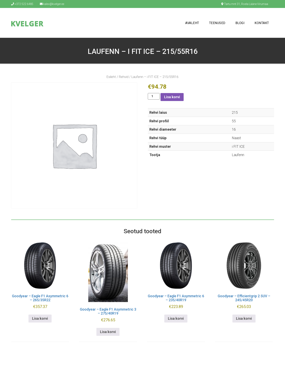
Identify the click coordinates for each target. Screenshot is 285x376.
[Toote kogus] (154, 96)
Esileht (111, 77)
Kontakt (262, 23)
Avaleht (192, 23)
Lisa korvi (172, 97)
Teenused (217, 23)
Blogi (240, 23)
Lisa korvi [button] (40, 318)
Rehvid (123, 77)
